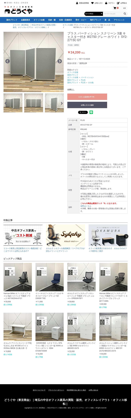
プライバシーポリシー (56, 390)
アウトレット (119, 20)
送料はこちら (85, 206)
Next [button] (126, 236)
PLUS (83, 80)
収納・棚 (51, 20)
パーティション (87, 77)
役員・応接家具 (65, 20)
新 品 (107, 20)
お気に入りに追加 (87, 105)
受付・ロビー (81, 20)
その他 (90, 82)
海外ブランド (95, 20)
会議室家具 (25, 20)
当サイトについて (39, 390)
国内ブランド (11, 20)
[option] (34, 62)
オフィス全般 (39, 20)
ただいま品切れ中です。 (87, 97)
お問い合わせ (93, 390)
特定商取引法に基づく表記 (76, 390)
